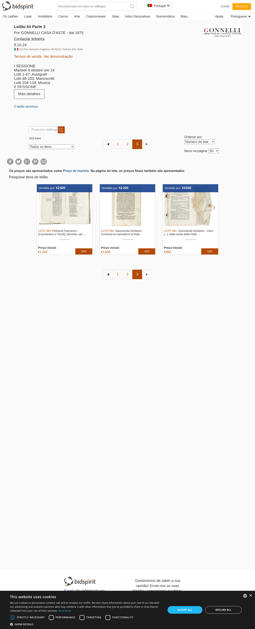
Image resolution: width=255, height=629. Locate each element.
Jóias (115, 16)
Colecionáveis (96, 16)
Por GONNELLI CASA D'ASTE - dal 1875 (48, 33)
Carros (63, 16)
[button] (86, 624)
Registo (241, 6)
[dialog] (127, 610)
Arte (77, 16)
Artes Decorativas (137, 16)
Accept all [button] (185, 609)
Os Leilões (10, 16)
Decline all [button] (223, 609)
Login (225, 6)
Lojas (28, 16)
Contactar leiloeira (29, 39)
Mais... (185, 16)
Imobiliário (45, 16)
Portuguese (241, 16)
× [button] (250, 595)
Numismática (165, 16)
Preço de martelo (76, 171)
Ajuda (219, 16)
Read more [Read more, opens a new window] (64, 610)
